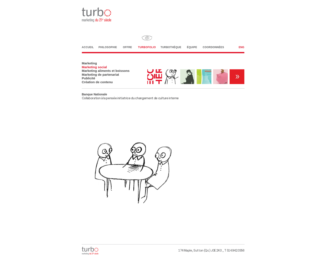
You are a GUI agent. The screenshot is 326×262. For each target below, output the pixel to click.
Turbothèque (171, 40)
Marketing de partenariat (100, 74)
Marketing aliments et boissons (106, 71)
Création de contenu (97, 82)
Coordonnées (213, 40)
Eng (241, 47)
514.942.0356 (235, 251)
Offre (127, 40)
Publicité (88, 78)
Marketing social (94, 67)
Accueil (88, 40)
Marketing (89, 63)
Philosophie (108, 40)
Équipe (192, 41)
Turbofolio (147, 40)
